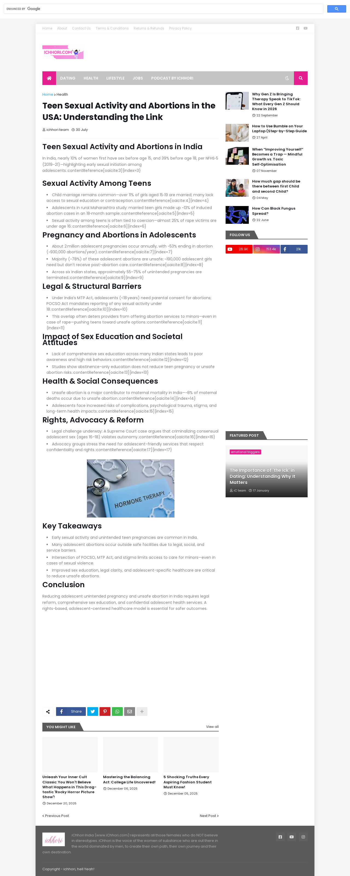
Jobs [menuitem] (138, 78)
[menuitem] (49, 78)
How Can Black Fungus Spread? (273, 211)
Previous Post (57, 815)
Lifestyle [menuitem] (115, 78)
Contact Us (81, 28)
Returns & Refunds (149, 28)
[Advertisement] (130, 662)
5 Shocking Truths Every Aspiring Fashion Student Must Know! (188, 782)
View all (212, 726)
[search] (163, 8)
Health (62, 94)
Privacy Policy (180, 28)
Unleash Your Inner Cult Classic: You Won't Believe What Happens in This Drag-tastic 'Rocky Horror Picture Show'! (69, 787)
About (62, 28)
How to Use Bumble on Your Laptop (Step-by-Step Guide (279, 129)
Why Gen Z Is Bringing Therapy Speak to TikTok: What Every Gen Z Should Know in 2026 (276, 102)
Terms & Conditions (112, 28)
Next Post (208, 815)
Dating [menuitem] (67, 78)
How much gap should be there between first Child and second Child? (276, 186)
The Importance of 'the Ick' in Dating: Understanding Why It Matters (262, 477)
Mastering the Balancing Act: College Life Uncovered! (129, 779)
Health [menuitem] (91, 78)
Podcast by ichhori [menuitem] (172, 78)
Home (47, 28)
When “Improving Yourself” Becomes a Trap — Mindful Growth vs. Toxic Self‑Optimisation (277, 157)
